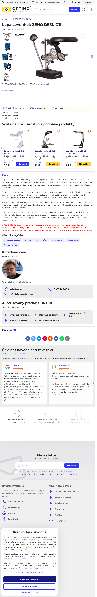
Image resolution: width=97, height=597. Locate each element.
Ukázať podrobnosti (30, 592)
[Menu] (92, 9)
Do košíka (67, 99)
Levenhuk (14, 118)
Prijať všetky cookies (29, 579)
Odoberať (71, 465)
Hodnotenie (7, 29)
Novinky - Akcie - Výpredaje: (47, 459)
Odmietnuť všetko (29, 586)
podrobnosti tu (31, 556)
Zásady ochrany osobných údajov (30, 572)
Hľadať (74, 9)
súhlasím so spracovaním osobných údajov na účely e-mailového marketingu (48, 473)
